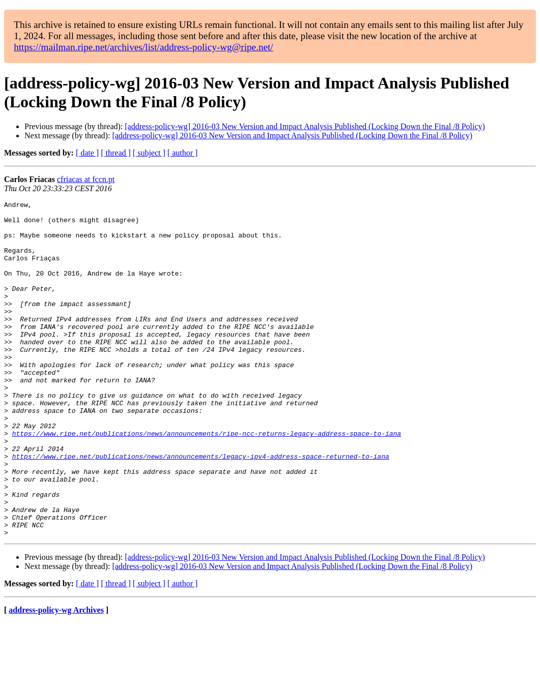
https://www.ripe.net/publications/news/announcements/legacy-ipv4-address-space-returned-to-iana (200, 508)
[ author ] (182, 152)
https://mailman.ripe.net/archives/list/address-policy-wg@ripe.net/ (143, 47)
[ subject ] (149, 152)
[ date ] (87, 152)
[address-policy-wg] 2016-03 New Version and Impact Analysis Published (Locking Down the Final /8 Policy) (305, 126)
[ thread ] (116, 152)
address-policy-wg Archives (56, 677)
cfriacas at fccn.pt (86, 179)
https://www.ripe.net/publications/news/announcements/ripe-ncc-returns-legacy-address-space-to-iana (206, 480)
